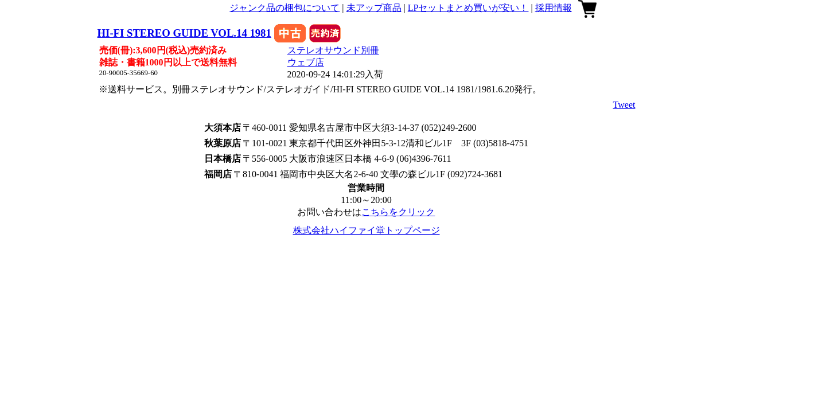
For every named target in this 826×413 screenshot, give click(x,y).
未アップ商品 (374, 8)
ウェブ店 (305, 62)
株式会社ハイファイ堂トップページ (366, 230)
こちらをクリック (398, 212)
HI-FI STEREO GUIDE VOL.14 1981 (184, 33)
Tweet (624, 105)
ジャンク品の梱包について (284, 8)
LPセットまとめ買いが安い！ (468, 8)
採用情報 (553, 8)
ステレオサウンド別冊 (333, 50)
